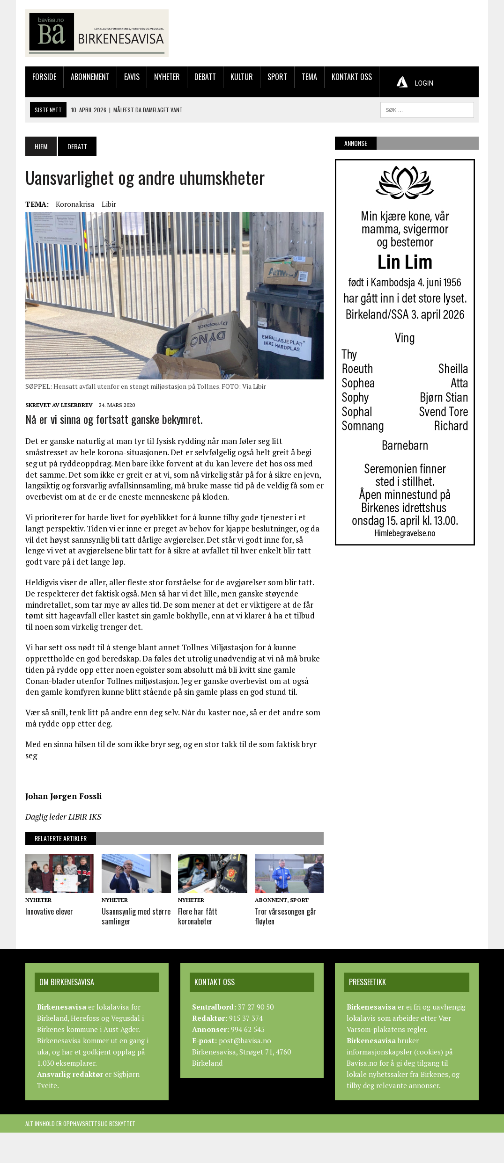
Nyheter (167, 76)
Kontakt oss (352, 76)
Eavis (132, 76)
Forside (44, 76)
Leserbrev (77, 404)
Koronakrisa (75, 204)
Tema (309, 76)
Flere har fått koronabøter (197, 916)
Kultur (241, 76)
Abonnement (90, 76)
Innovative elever (49, 911)
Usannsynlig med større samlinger (136, 916)
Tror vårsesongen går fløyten (285, 916)
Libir (109, 204)
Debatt (205, 76)
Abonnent (271, 899)
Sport (277, 76)
